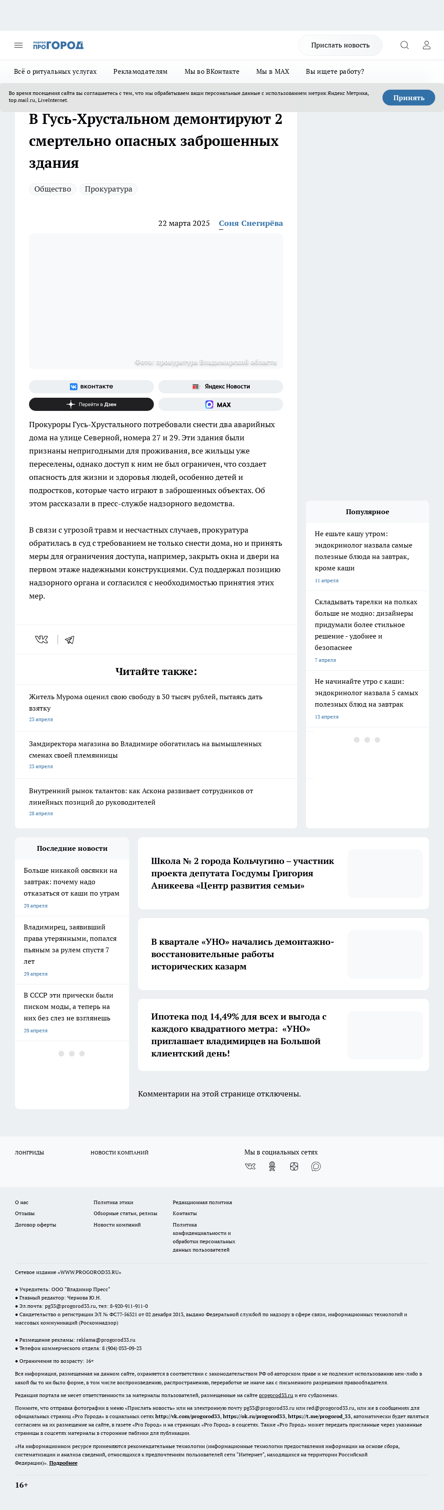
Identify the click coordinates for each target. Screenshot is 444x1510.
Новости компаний (117, 1224)
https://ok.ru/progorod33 (254, 1416)
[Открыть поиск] (404, 45)
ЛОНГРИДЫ (29, 1152)
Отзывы (25, 1213)
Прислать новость (340, 44)
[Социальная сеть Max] (220, 404)
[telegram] (72, 639)
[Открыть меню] (18, 45)
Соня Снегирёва (251, 223)
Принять (409, 97)
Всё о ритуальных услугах (55, 71)
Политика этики (113, 1202)
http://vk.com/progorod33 (187, 1416)
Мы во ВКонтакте (212, 71)
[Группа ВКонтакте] (91, 386)
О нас (22, 1202)
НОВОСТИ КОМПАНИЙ (120, 1152)
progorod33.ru (276, 1395)
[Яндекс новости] (220, 386)
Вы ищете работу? (335, 71)
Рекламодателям (140, 71)
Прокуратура (108, 189)
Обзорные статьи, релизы (125, 1213)
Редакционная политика (202, 1202)
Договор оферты (35, 1224)
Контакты (185, 1213)
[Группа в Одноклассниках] (272, 1166)
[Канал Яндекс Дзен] (91, 404)
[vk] (42, 639)
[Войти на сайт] (426, 45)
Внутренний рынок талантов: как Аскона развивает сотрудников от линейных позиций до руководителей (156, 802)
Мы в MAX (272, 71)
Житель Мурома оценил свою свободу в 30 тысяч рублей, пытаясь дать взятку (156, 708)
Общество (52, 189)
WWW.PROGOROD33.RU (89, 1272)
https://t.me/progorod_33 (319, 1416)
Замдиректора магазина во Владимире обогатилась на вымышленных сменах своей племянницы (156, 755)
